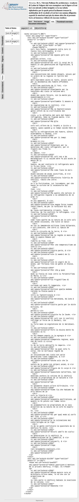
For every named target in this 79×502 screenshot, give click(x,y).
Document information (37, 24)
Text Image (38, 22)
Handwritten (3, 68)
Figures (3, 59)
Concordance (3, 87)
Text (30, 22)
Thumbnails (3, 40)
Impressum (39, 500)
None (3, 96)
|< (26, 28)
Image (46, 22)
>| (45, 28)
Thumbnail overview (64, 22)
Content (3, 51)
